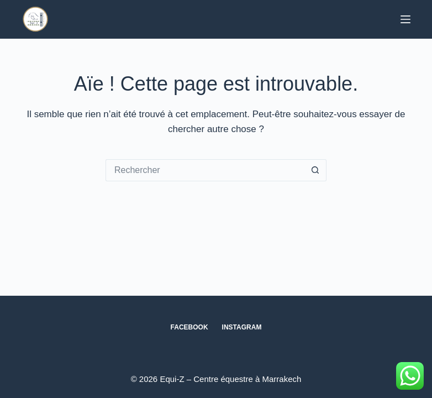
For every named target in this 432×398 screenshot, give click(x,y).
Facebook (189, 327)
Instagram (242, 327)
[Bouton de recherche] (315, 170)
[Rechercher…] (205, 170)
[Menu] (405, 19)
